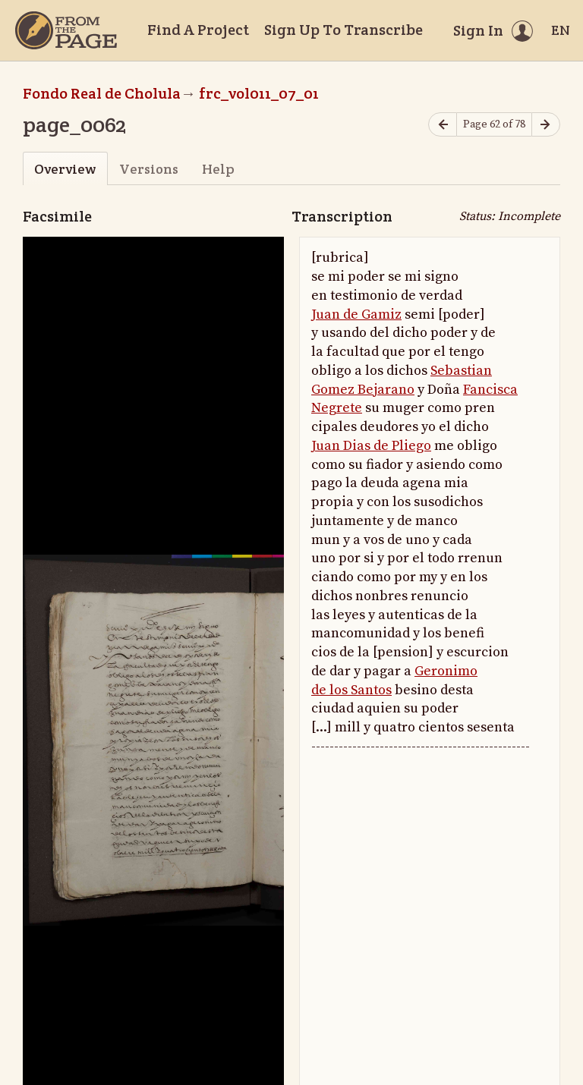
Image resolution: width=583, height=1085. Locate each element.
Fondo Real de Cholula (102, 93)
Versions (148, 169)
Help (218, 169)
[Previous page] (442, 124)
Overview (65, 169)
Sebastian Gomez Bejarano (401, 380)
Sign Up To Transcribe (343, 29)
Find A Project (198, 29)
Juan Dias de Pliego (371, 445)
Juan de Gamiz (356, 314)
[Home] (66, 30)
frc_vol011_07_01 (259, 93)
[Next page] (545, 124)
